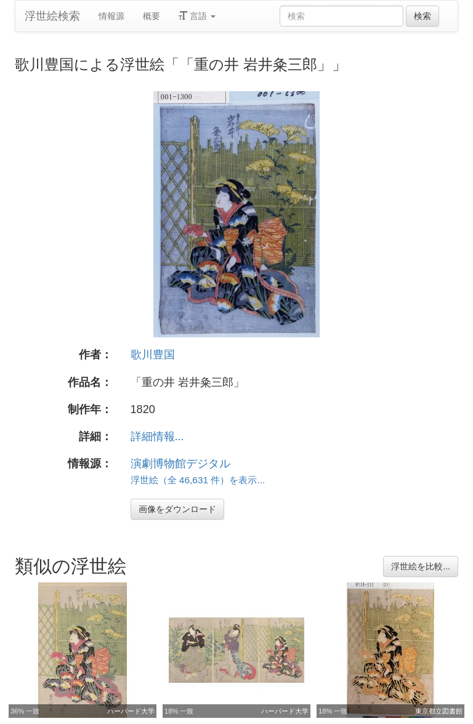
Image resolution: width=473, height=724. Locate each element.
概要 (151, 16)
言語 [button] (197, 16)
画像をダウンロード (177, 509)
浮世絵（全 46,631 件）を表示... (198, 480)
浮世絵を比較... (420, 566)
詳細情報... (157, 436)
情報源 (111, 16)
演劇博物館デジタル (180, 463)
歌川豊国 (153, 354)
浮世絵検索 (52, 16)
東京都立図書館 (439, 711)
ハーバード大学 (131, 711)
